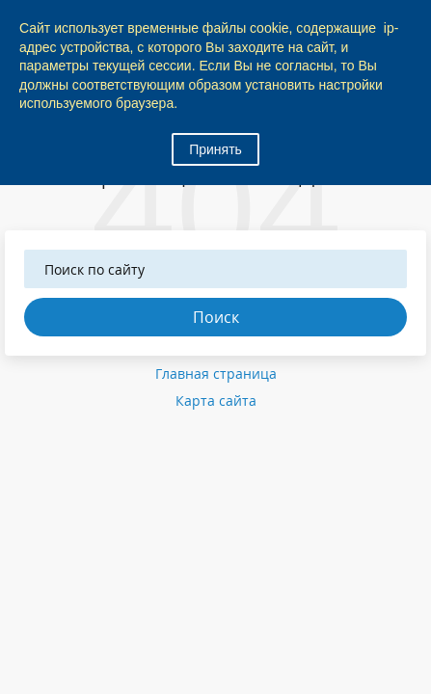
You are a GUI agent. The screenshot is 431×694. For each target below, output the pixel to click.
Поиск (216, 317)
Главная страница (216, 373)
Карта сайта (215, 400)
